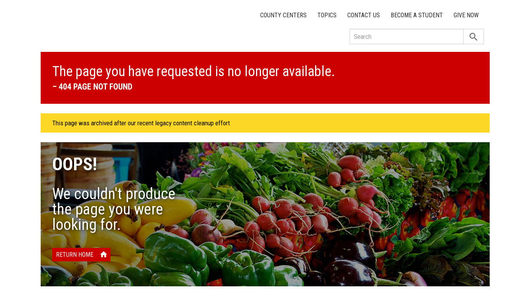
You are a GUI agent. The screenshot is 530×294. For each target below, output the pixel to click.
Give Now (466, 15)
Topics (327, 15)
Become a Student (417, 15)
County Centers (283, 15)
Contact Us (363, 15)
